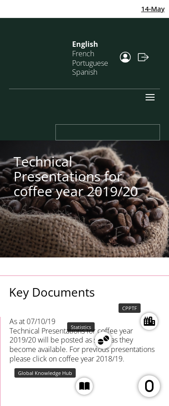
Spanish (84, 72)
